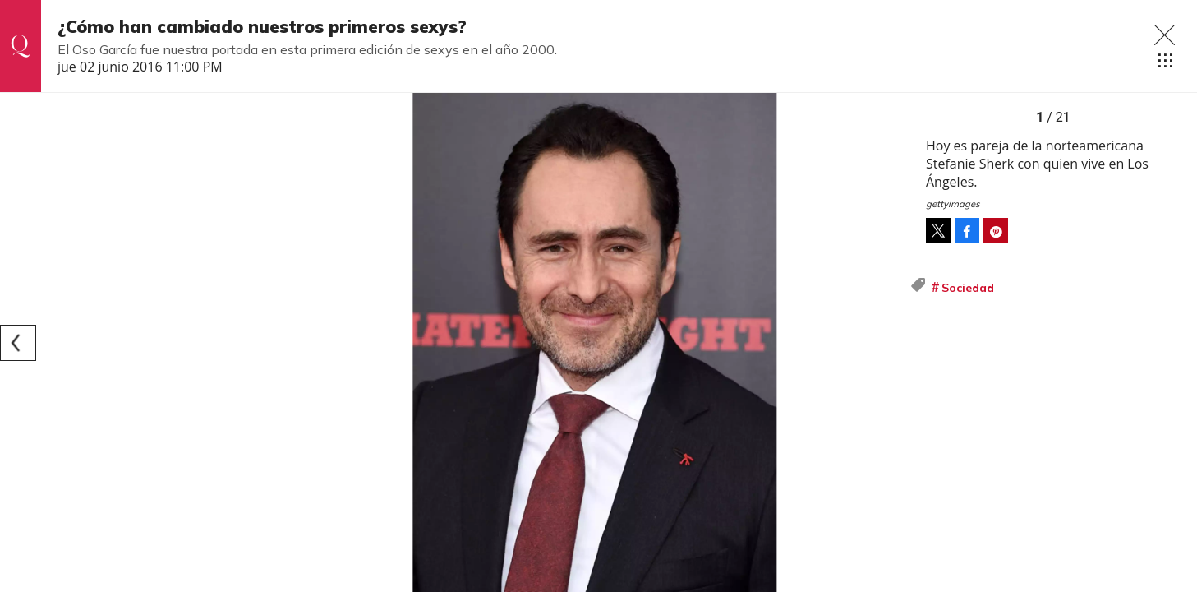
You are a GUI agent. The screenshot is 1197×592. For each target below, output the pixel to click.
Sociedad (967, 287)
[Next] (891, 343)
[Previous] (18, 343)
